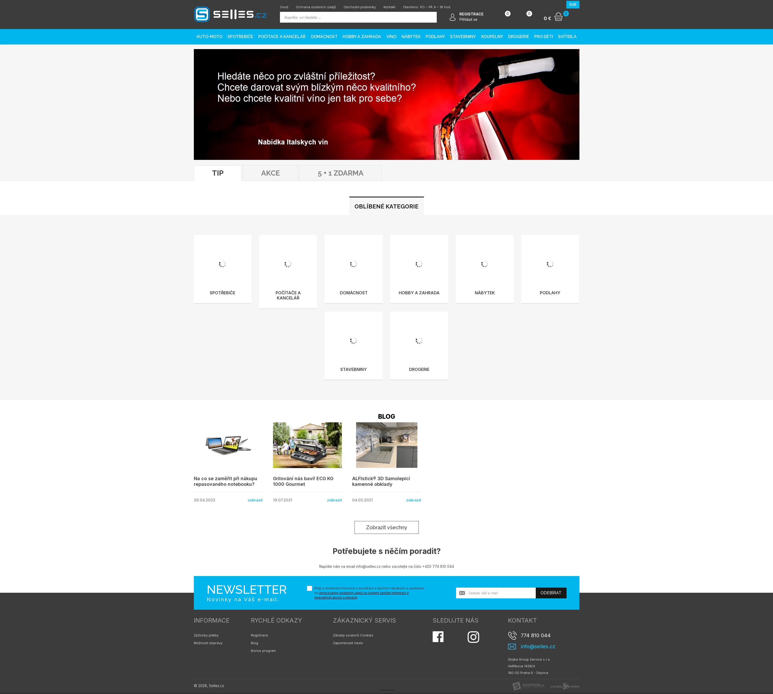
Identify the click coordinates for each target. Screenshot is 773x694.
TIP (217, 173)
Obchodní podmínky (360, 7)
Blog (254, 643)
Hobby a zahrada (362, 36)
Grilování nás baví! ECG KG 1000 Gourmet (303, 481)
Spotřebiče (240, 36)
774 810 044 (536, 635)
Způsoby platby (206, 635)
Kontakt (389, 7)
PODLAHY (435, 36)
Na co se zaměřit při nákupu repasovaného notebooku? (225, 481)
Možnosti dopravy (208, 643)
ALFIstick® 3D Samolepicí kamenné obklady (381, 481)
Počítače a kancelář (282, 36)
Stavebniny (463, 36)
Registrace (259, 635)
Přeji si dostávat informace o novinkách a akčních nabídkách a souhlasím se (369, 592)
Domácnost (324, 36)
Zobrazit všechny (386, 527)
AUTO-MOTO (209, 36)
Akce (270, 173)
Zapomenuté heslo (348, 643)
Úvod (284, 7)
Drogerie (518, 36)
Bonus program (263, 651)
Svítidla (567, 36)
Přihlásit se (468, 19)
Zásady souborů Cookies (353, 635)
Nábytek (411, 36)
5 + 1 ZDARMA (340, 173)
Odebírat (551, 592)
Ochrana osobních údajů (316, 7)
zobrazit (255, 500)
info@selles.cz (538, 647)
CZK (559, 4)
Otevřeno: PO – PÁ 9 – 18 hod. (427, 7)
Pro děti (543, 36)
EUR (572, 4)
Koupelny (492, 36)
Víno (391, 36)
